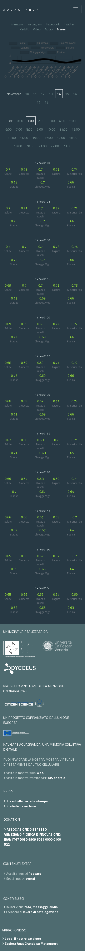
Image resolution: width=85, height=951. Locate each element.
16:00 (49, 137)
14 (59, 93)
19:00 (18, 146)
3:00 (52, 120)
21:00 (43, 146)
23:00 (67, 146)
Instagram (35, 24)
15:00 (36, 137)
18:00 (73, 137)
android (59, 777)
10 (27, 93)
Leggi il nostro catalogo (23, 938)
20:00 (30, 146)
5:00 (72, 120)
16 (75, 93)
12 (43, 93)
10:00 (51, 129)
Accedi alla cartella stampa (27, 801)
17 (38, 102)
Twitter (69, 24)
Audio (49, 29)
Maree (61, 29)
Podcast (35, 873)
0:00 (20, 120)
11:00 (63, 129)
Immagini (17, 24)
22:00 (55, 146)
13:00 (12, 137)
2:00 (41, 120)
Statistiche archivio (21, 806)
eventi (30, 878)
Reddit (24, 29)
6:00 (8, 129)
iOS (50, 777)
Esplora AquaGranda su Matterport (31, 943)
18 (46, 102)
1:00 (31, 120)
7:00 (19, 129)
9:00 (40, 129)
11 (35, 93)
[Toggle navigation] (76, 9)
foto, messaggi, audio (41, 906)
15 (67, 93)
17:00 (61, 137)
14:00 (24, 137)
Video (37, 29)
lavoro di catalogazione (40, 911)
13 (51, 93)
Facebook (53, 24)
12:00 (76, 129)
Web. (40, 772)
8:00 (29, 129)
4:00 (62, 120)
